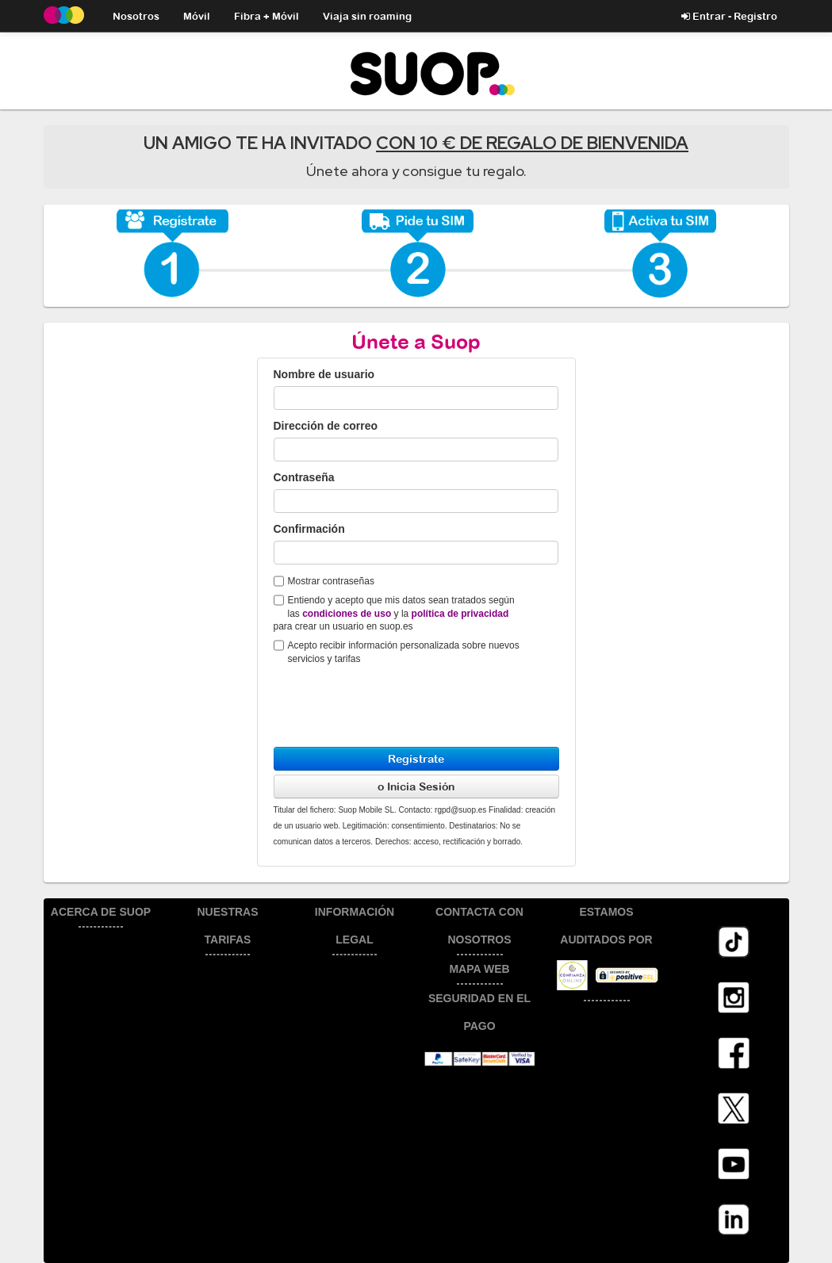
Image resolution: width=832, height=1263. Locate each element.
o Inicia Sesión (416, 786)
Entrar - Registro (729, 16)
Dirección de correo (326, 425)
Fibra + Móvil (266, 15)
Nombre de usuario (324, 374)
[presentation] (394, 700)
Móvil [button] (196, 15)
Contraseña (304, 477)
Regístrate (416, 758)
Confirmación (309, 528)
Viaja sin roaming (367, 15)
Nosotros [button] (136, 15)
